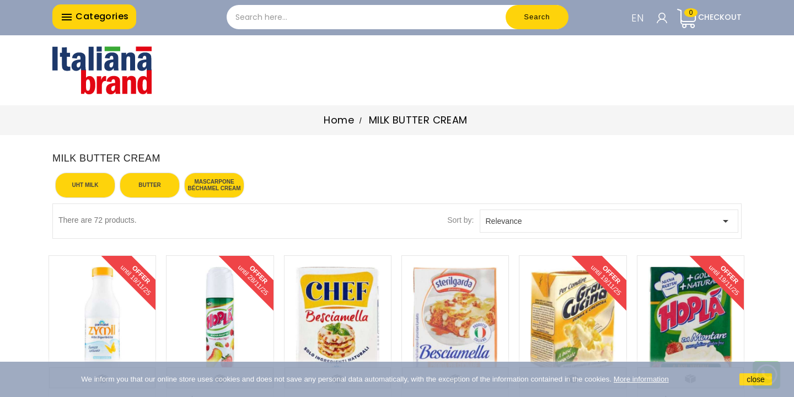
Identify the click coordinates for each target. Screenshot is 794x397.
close (756, 379)
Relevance (609, 221)
